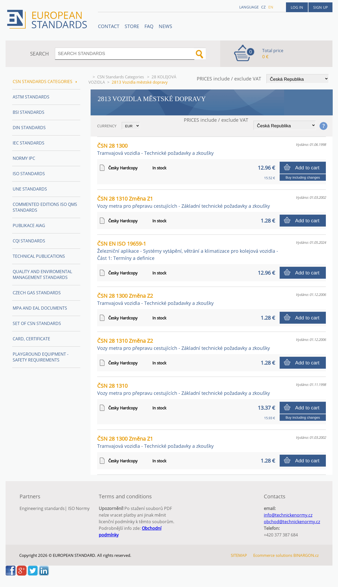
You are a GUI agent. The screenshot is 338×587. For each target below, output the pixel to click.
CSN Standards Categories (121, 76)
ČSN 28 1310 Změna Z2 (183, 344)
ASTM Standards (31, 97)
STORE (132, 26)
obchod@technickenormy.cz (292, 522)
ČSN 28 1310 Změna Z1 (183, 202)
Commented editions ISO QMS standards (45, 207)
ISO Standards (29, 174)
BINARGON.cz (306, 555)
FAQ (148, 26)
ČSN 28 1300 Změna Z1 (155, 442)
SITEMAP (239, 555)
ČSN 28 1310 (183, 389)
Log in (297, 7)
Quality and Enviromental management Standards (42, 274)
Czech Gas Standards (37, 293)
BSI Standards (28, 112)
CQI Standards (29, 241)
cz (263, 7)
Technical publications (39, 256)
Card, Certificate (31, 339)
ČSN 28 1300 (155, 149)
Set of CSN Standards (37, 323)
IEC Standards (28, 143)
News (165, 26)
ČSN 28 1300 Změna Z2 (155, 299)
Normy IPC (24, 158)
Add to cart (307, 167)
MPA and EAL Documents (40, 308)
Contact (108, 26)
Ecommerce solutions (272, 555)
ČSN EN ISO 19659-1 (187, 250)
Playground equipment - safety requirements (40, 357)
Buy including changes (302, 177)
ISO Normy (79, 508)
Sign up (320, 7)
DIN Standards (29, 127)
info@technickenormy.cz (288, 515)
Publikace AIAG (29, 225)
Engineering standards (42, 508)
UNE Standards (30, 189)
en (270, 7)
